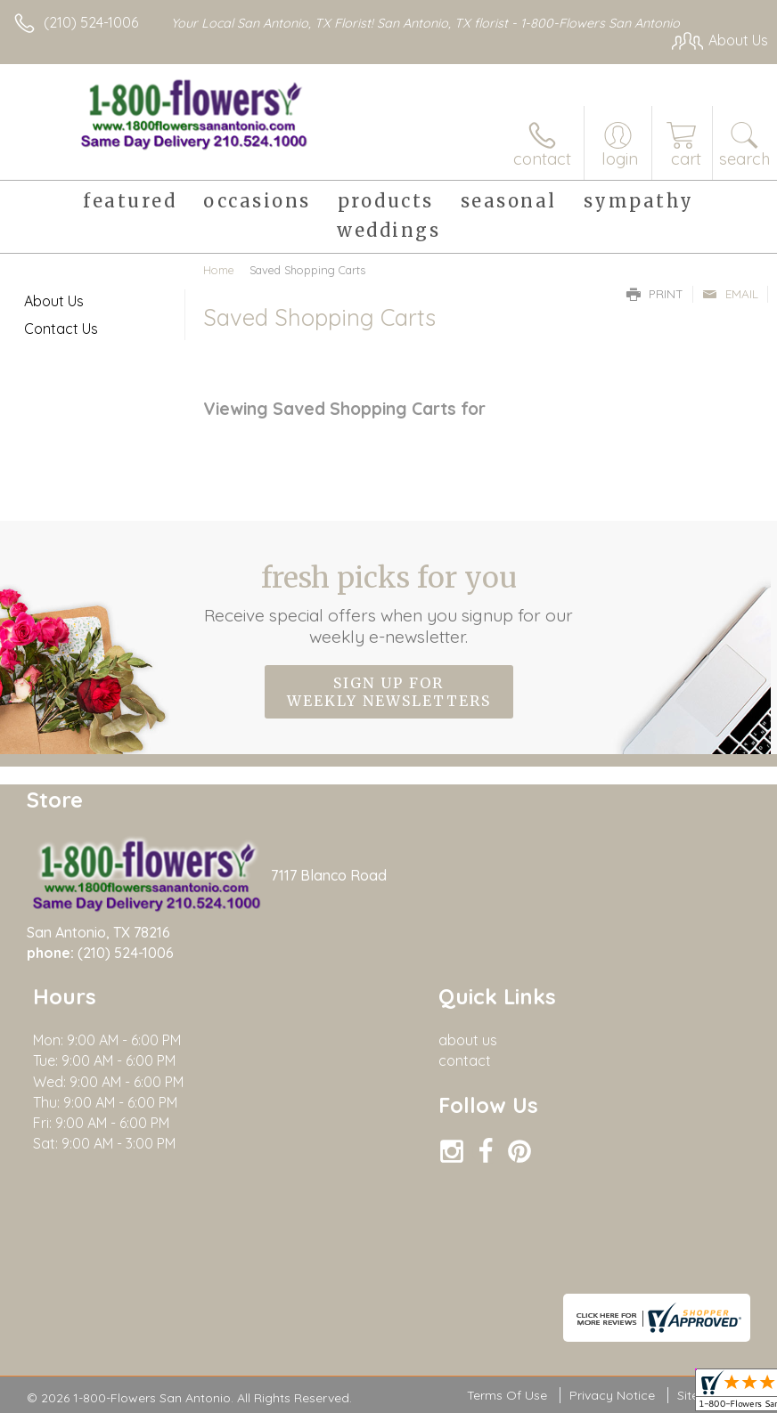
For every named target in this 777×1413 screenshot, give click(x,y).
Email (730, 294)
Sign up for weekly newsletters (389, 692)
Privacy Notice (612, 1396)
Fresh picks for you (389, 603)
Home (218, 270)
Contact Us (61, 328)
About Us (54, 301)
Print (654, 294)
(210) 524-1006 (91, 22)
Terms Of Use (507, 1396)
